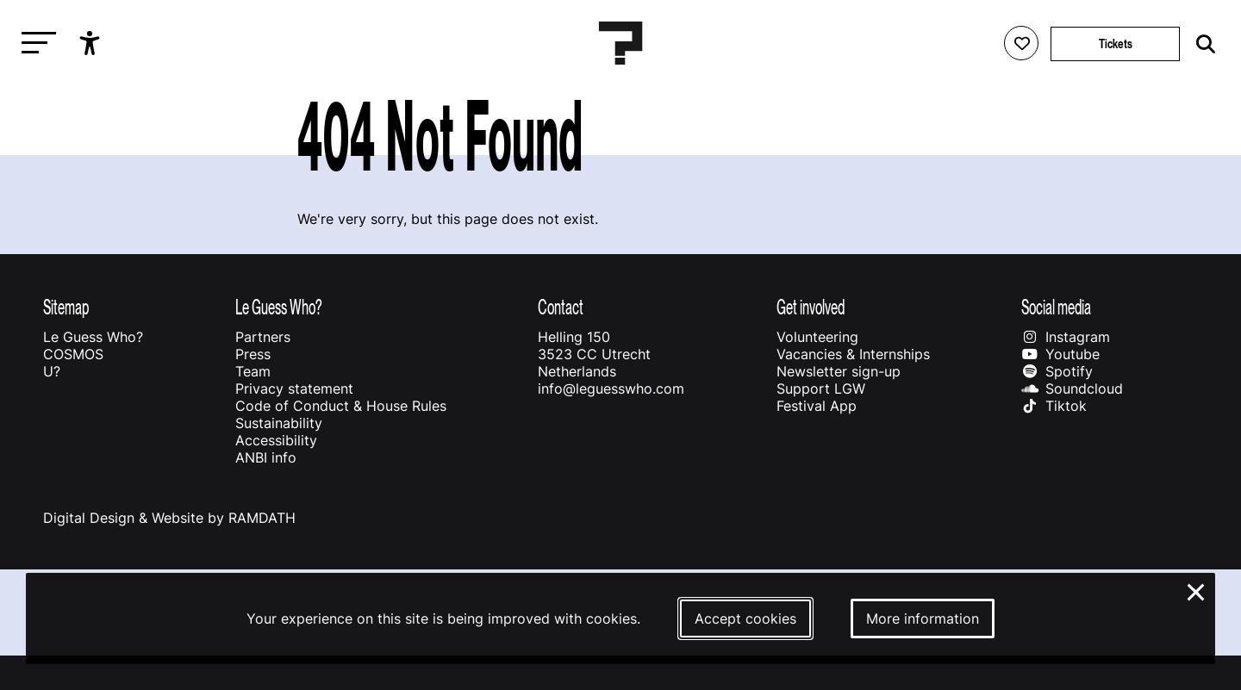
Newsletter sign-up (838, 371)
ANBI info (265, 457)
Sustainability (278, 423)
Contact (560, 307)
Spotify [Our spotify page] (1057, 371)
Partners (262, 336)
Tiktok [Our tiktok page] (1054, 405)
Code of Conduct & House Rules (340, 405)
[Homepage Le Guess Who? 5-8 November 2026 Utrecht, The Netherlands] (620, 43)
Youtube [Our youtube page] (1060, 354)
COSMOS (73, 354)
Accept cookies (745, 618)
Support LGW (820, 388)
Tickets (1115, 43)
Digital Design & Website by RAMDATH (169, 517)
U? (51, 371)
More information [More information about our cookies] (922, 618)
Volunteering (817, 336)
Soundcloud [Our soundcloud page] (1072, 388)
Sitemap (66, 307)
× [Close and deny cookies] (1196, 590)
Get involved (810, 307)
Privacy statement (294, 388)
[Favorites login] (1021, 43)
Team (253, 371)
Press (253, 354)
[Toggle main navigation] (34, 43)
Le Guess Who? (93, 336)
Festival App (816, 405)
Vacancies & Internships (853, 354)
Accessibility (276, 440)
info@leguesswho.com (611, 388)
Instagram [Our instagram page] (1065, 336)
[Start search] (1201, 44)
